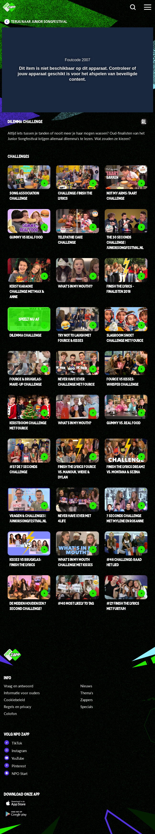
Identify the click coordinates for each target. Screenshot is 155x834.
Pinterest (15, 765)
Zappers (86, 700)
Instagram (15, 750)
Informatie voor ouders (22, 693)
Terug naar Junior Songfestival (39, 22)
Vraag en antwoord (18, 686)
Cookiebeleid (14, 700)
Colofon (10, 713)
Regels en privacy (17, 706)
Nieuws (86, 686)
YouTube (14, 758)
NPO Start (15, 773)
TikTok (13, 742)
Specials (86, 706)
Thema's (86, 693)
